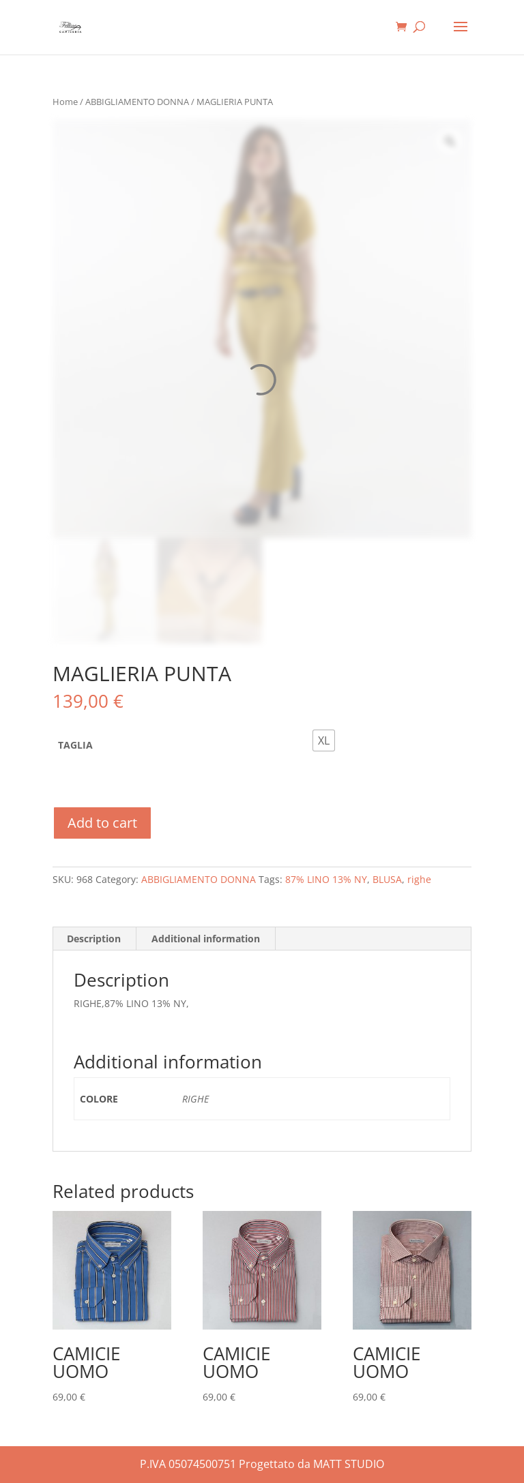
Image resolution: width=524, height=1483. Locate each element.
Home (65, 101)
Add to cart (102, 822)
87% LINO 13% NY (326, 879)
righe (419, 879)
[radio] (323, 740)
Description (94, 938)
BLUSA (387, 879)
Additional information (205, 938)
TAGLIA (75, 744)
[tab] (94, 938)
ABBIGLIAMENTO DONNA (137, 101)
